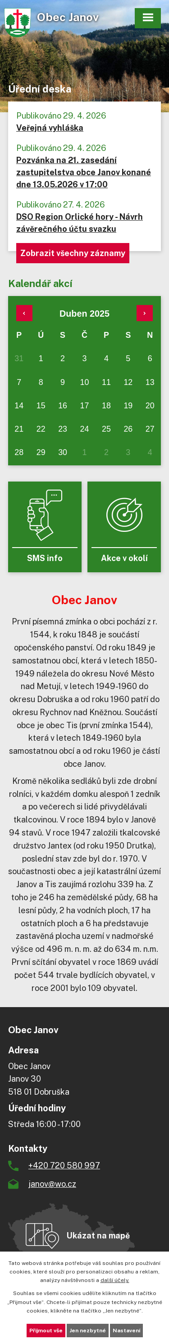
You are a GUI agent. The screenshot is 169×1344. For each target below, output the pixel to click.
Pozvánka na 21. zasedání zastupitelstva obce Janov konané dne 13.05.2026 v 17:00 (83, 172)
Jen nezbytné (87, 1330)
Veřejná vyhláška (49, 128)
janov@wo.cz (52, 1184)
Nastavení (126, 1330)
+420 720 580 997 (64, 1165)
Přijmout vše (46, 1330)
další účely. (114, 1280)
